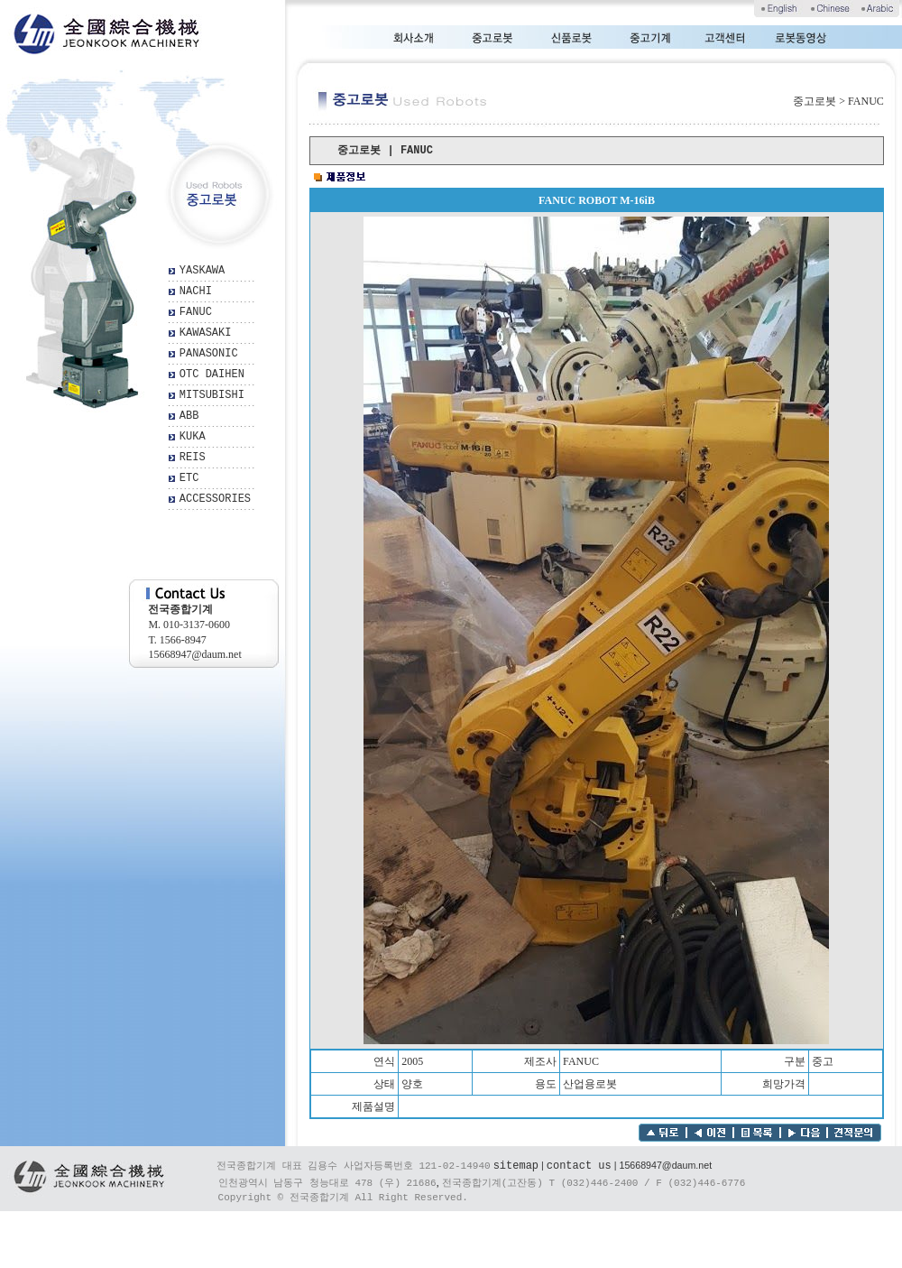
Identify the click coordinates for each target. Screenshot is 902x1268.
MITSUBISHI (211, 395)
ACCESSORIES (215, 499)
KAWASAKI (205, 333)
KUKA (192, 436)
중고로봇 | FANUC (385, 150)
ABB (189, 416)
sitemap (515, 1166)
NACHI (195, 291)
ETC (189, 478)
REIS (192, 457)
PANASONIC (208, 353)
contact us (579, 1166)
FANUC (195, 312)
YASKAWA (202, 270)
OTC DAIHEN (211, 374)
